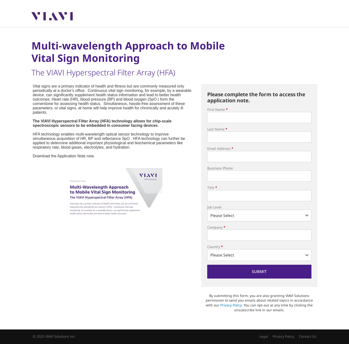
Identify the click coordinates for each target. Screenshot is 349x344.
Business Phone (220, 168)
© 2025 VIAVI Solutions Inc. (54, 336)
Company (216, 227)
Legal (263, 336)
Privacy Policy (231, 305)
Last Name (217, 129)
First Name (217, 109)
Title (212, 187)
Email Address (220, 148)
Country (215, 246)
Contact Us (307, 336)
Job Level (214, 207)
